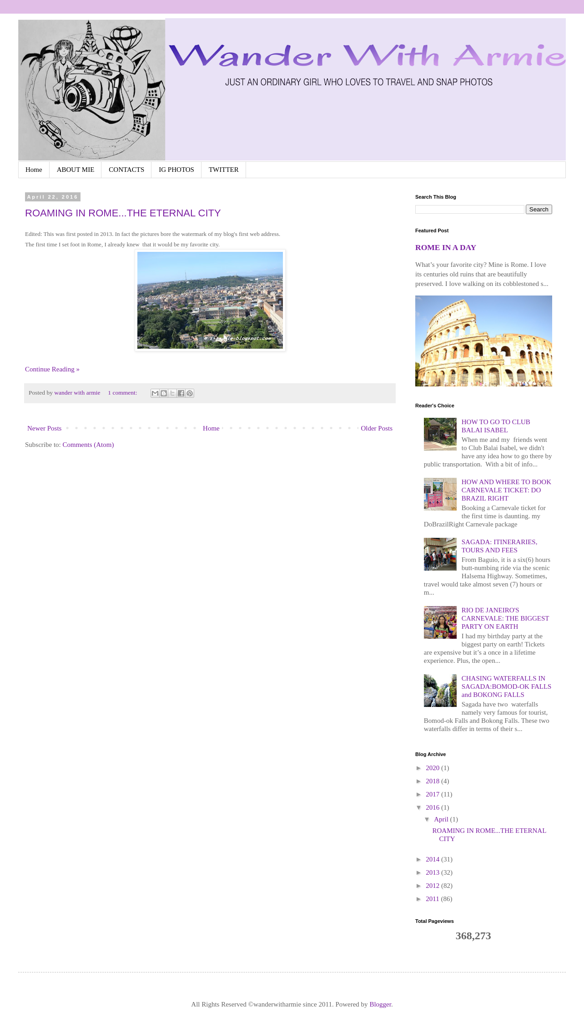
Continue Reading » (52, 369)
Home (33, 169)
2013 (433, 872)
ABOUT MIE (76, 169)
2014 (433, 859)
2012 (433, 885)
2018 (433, 781)
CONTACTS (126, 169)
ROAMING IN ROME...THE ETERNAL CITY (123, 213)
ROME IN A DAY (445, 247)
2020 (433, 768)
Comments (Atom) (88, 444)
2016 (433, 807)
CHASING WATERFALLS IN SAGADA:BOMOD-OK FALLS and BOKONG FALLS (507, 686)
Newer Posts (44, 428)
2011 (433, 898)
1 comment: (123, 392)
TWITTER (224, 169)
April (442, 819)
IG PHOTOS (176, 169)
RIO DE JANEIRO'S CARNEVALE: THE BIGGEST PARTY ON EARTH (505, 618)
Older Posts (377, 428)
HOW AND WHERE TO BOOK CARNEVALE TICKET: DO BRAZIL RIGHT (506, 490)
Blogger (380, 1004)
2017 (433, 794)
